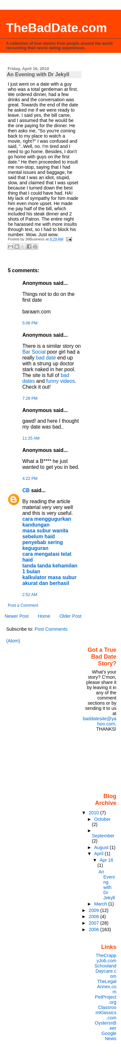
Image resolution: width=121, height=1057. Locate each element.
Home (44, 616)
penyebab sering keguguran (42, 545)
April (99, 853)
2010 (94, 812)
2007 (94, 923)
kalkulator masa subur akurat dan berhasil (49, 580)
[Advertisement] (101, 761)
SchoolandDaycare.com (105, 971)
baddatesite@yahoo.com (99, 721)
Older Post (70, 616)
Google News (108, 1036)
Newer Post (16, 616)
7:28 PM (29, 398)
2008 (94, 916)
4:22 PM (29, 478)
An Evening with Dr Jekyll (106, 884)
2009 (94, 910)
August (102, 847)
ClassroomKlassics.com (106, 1012)
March (101, 903)
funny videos (60, 381)
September (103, 835)
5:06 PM (29, 323)
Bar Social (33, 352)
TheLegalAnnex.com (106, 986)
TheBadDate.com (56, 28)
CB (26, 490)
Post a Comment (23, 605)
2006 (94, 929)
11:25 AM (30, 438)
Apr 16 (106, 860)
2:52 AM (29, 594)
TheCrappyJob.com (106, 958)
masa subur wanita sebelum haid (45, 533)
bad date (46, 357)
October (102, 819)
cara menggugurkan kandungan (46, 522)
